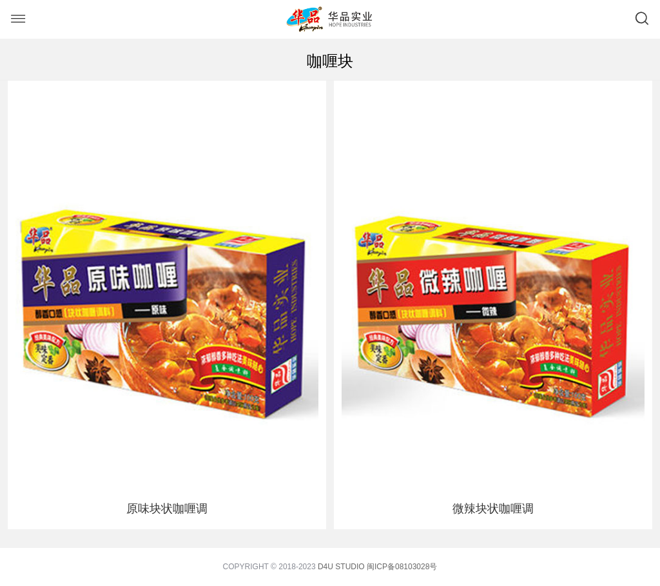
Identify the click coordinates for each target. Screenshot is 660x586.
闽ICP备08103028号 (402, 566)
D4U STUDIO (341, 566)
